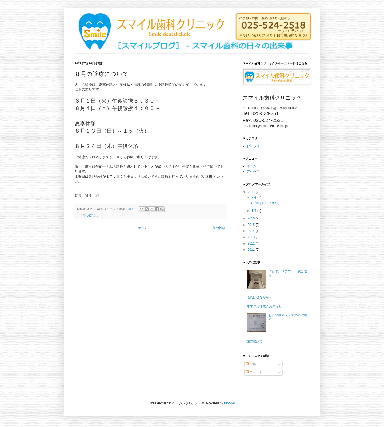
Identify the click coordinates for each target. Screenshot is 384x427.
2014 (252, 231)
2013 (252, 237)
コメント (254, 372)
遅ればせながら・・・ (263, 297)
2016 (252, 218)
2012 (252, 243)
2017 (252, 192)
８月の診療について (265, 203)
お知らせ (93, 215)
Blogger (229, 403)
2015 (252, 225)
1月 (254, 211)
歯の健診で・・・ (259, 341)
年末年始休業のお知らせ (264, 306)
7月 (254, 197)
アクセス (253, 171)
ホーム (143, 228)
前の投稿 (219, 228)
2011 (252, 249)
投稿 (251, 364)
